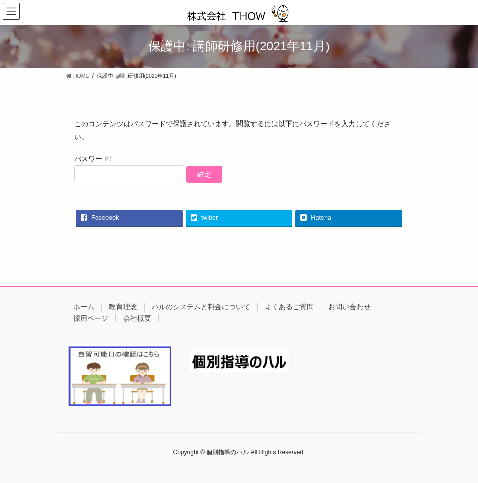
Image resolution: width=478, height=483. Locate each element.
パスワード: (129, 168)
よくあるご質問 (289, 307)
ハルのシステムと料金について (201, 307)
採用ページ (90, 318)
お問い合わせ (349, 307)
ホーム (83, 307)
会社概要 (137, 318)
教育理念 (123, 307)
